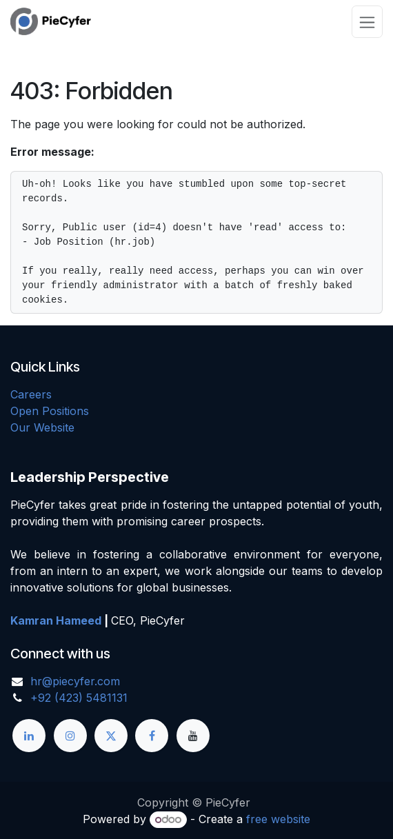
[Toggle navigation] (367, 22)
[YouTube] (193, 735)
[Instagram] (70, 735)
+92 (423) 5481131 (79, 698)
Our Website (42, 427)
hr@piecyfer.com (75, 681)
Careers (31, 394)
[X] (111, 735)
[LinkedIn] (29, 735)
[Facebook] (151, 735)
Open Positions (49, 411)
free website (278, 819)
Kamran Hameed (55, 620)
